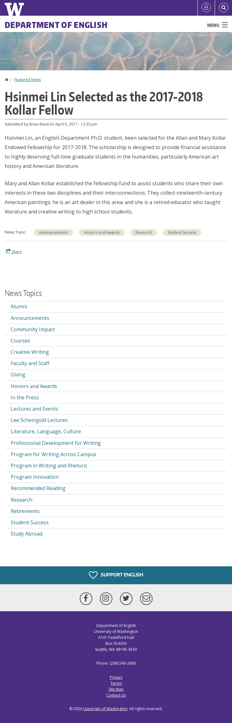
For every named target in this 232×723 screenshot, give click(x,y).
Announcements (53, 232)
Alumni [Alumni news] (19, 306)
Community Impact (33, 329)
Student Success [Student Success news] (182, 232)
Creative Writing (30, 351)
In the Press (25, 397)
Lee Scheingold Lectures (39, 420)
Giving (18, 374)
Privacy (116, 677)
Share (14, 251)
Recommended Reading (38, 488)
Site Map (116, 689)
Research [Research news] (144, 232)
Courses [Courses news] (20, 340)
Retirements (25, 511)
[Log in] (206, 8)
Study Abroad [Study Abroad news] (26, 533)
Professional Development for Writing (56, 443)
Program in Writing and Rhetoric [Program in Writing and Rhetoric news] (49, 465)
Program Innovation (35, 476)
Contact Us (116, 695)
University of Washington (105, 708)
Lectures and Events (34, 408)
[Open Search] (223, 8)
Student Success (30, 522)
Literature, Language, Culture (46, 431)
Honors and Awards (102, 232)
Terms (116, 683)
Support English (116, 575)
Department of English (56, 25)
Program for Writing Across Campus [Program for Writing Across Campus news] (53, 454)
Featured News (27, 79)
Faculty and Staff (30, 363)
